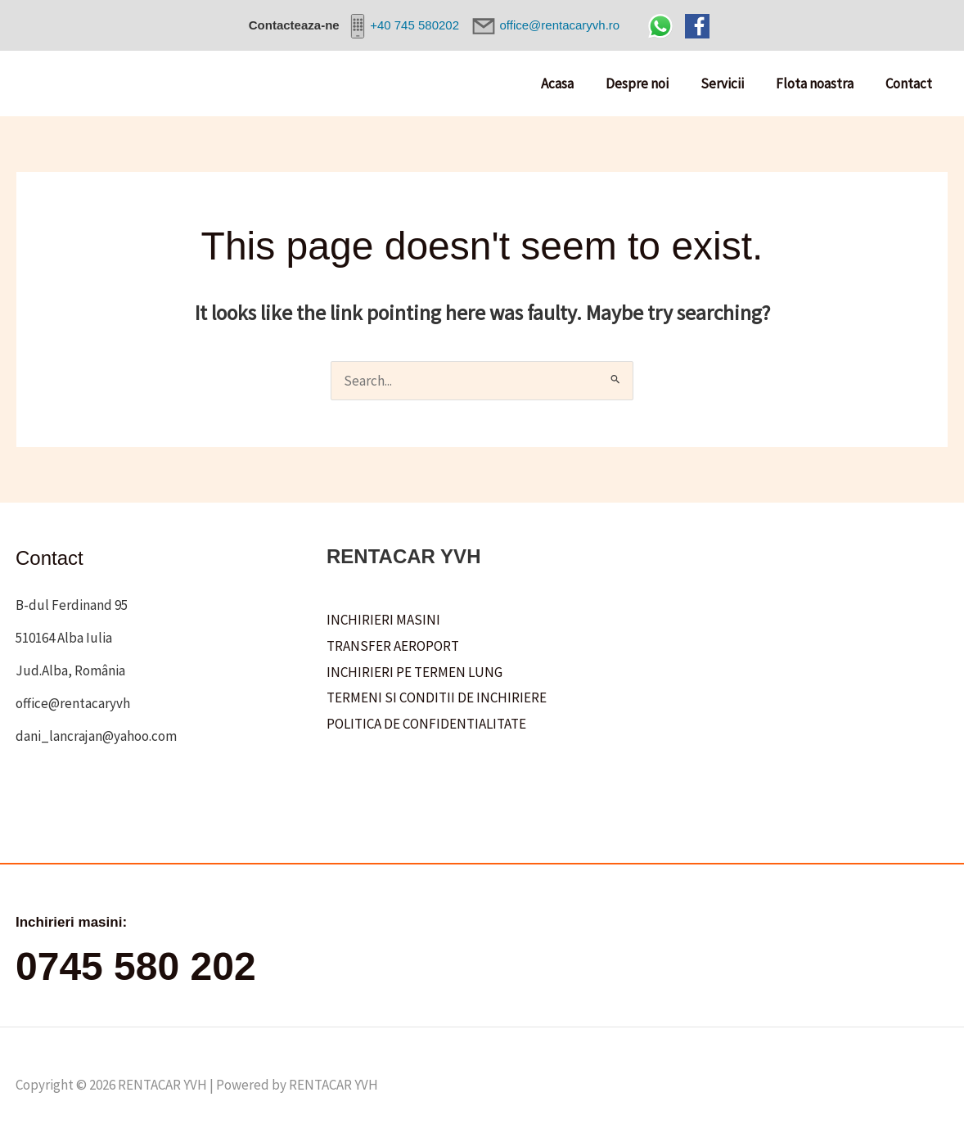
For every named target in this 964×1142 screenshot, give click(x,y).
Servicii (732, 83)
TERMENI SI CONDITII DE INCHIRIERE (437, 697)
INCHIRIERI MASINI (383, 620)
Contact (910, 83)
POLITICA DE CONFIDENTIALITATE (426, 724)
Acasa (575, 83)
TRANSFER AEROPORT (393, 646)
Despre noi (650, 83)
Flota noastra (820, 83)
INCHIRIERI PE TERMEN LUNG (414, 672)
